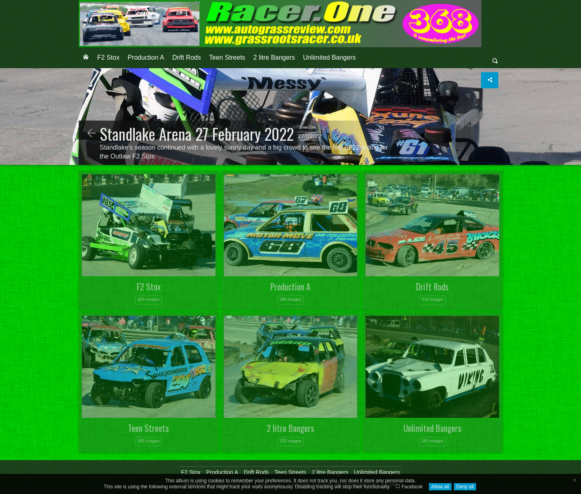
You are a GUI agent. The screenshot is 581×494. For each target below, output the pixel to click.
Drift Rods (186, 57)
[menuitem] (86, 57)
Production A (145, 57)
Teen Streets (227, 57)
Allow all (440, 487)
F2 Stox (108, 57)
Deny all (465, 487)
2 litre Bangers (274, 57)
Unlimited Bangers (329, 57)
